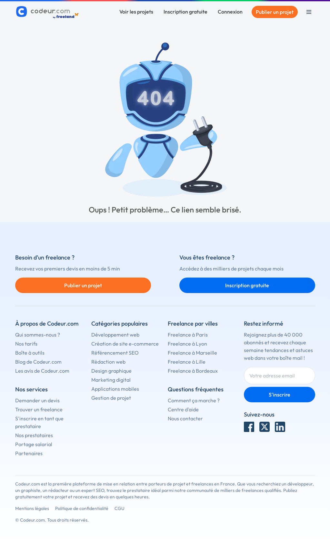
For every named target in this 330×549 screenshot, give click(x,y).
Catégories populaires (119, 323)
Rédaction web (108, 361)
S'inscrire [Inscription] (279, 394)
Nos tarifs (26, 343)
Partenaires (29, 453)
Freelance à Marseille (192, 352)
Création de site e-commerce (125, 343)
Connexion (230, 11)
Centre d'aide (183, 409)
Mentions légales (32, 508)
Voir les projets (136, 11)
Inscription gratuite (185, 11)
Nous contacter (185, 418)
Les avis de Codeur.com (42, 371)
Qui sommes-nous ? (37, 334)
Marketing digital (111, 380)
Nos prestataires (34, 435)
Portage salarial (33, 444)
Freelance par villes (193, 323)
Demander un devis (37, 400)
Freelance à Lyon (187, 343)
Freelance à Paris (188, 334)
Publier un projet (275, 12)
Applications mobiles (115, 389)
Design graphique (111, 371)
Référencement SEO (115, 352)
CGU (120, 508)
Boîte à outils (30, 352)
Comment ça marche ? (194, 400)
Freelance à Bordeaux (193, 371)
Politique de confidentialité (81, 508)
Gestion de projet (111, 398)
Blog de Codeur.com (38, 361)
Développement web (115, 334)
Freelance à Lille (186, 361)
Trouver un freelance (39, 409)
